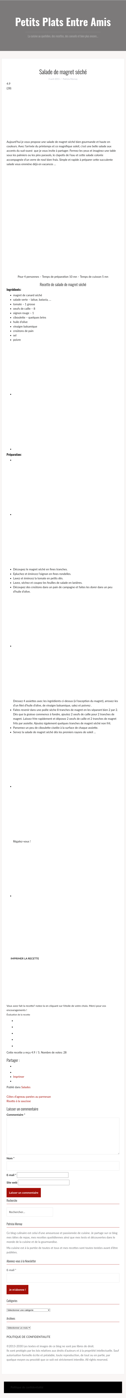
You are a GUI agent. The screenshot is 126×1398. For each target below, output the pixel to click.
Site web (12, 1182)
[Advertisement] (63, 115)
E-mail (11, 1175)
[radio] (66, 1020)
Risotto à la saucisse (19, 1101)
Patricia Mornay (70, 79)
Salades (26, 1087)
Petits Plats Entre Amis (63, 21)
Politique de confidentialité (26, 1387)
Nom (10, 1158)
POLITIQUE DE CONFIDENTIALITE (28, 1337)
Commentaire (16, 1114)
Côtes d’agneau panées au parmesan (29, 1096)
